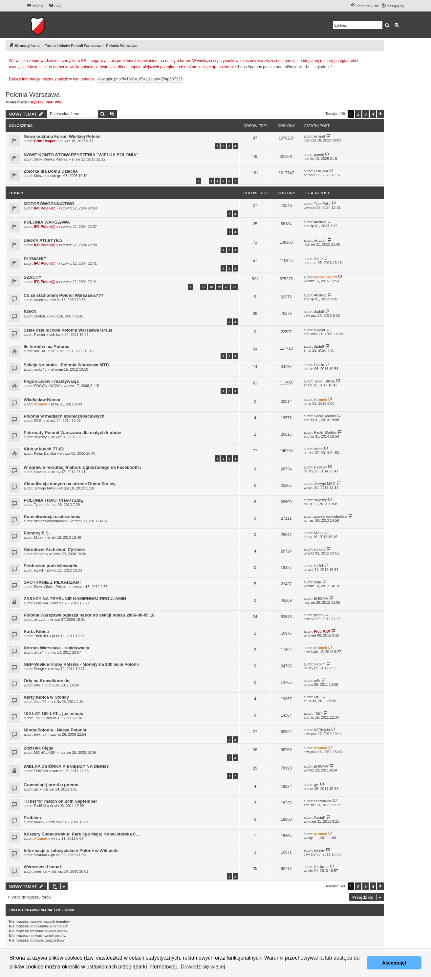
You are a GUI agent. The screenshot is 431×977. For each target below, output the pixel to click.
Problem (32, 817)
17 (203, 287)
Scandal (40, 855)
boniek (39, 822)
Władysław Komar (42, 399)
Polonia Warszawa (33, 94)
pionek (319, 615)
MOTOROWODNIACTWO (49, 203)
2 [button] (358, 114)
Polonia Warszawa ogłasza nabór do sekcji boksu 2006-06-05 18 (89, 615)
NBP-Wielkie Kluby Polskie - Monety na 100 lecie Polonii (81, 664)
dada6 (319, 312)
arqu (317, 582)
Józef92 (40, 702)
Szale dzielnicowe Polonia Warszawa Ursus (68, 330)
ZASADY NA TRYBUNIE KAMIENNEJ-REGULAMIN (75, 598)
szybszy (40, 437)
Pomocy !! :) (36, 533)
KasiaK (319, 817)
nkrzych (320, 240)
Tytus (38, 505)
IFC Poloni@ (44, 208)
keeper (39, 554)
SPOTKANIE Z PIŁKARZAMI (52, 582)
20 (226, 287)
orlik (37, 685)
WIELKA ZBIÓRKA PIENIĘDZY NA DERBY (66, 766)
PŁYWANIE (35, 258)
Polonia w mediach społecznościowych (64, 416)
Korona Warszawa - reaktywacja (56, 647)
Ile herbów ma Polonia (46, 346)
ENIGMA (321, 171)
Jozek (318, 259)
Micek (38, 537)
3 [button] (365, 114)
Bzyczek (36, 102)
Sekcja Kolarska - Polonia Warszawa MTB (66, 364)
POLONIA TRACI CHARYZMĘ (53, 500)
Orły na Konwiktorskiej (47, 680)
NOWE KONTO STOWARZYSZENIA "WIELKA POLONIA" (81, 154)
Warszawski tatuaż (43, 866)
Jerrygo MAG (44, 488)
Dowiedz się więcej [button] (203, 966)
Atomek (40, 404)
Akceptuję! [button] (394, 963)
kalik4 (38, 570)
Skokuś (40, 316)
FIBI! (317, 697)
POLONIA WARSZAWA (47, 222)
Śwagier (40, 669)
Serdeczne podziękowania (50, 565)
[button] (380, 114)
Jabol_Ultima (324, 381)
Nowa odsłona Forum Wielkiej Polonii (62, 136)
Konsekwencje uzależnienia (52, 516)
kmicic (319, 365)
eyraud (319, 136)
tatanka (40, 300)
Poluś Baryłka (45, 453)
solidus (319, 549)
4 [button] (373, 114)
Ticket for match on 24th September (60, 801)
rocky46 (40, 369)
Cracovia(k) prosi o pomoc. (51, 784)
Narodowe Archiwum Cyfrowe (54, 549)
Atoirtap (320, 222)
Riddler (39, 335)
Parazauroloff (325, 277)
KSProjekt (322, 730)
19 (219, 287)
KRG (38, 421)
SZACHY (32, 277)
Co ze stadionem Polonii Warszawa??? (64, 295)
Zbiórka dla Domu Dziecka (50, 171)
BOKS (30, 311)
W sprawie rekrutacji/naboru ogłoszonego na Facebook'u (82, 467)
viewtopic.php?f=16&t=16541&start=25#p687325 (140, 79)
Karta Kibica (36, 631)
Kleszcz (40, 176)
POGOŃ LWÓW (47, 386)
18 (211, 287)
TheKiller (41, 636)
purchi (319, 155)
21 (234, 287)
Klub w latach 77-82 (44, 448)
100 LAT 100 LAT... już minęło (53, 713)
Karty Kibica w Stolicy (46, 697)
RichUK (40, 806)
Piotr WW (54, 102)
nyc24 (38, 652)
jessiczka (321, 867)
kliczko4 (40, 472)
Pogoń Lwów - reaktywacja (51, 381)
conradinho (323, 801)
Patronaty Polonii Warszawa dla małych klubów (72, 432)
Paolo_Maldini (325, 416)
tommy (319, 850)
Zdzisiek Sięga (39, 748)
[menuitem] (55, 6)
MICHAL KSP (44, 351)
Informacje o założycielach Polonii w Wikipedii (71, 850)
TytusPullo (322, 204)
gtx (36, 789)
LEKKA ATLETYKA (43, 240)
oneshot (40, 871)
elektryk (40, 734)
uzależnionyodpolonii (50, 521)
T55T (38, 718)
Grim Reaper (44, 141)
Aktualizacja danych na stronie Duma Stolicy (70, 483)
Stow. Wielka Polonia (51, 159)
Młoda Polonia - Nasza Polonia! (56, 729)
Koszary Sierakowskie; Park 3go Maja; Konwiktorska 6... (81, 834)
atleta (318, 449)
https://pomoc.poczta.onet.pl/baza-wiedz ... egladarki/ (285, 67)
